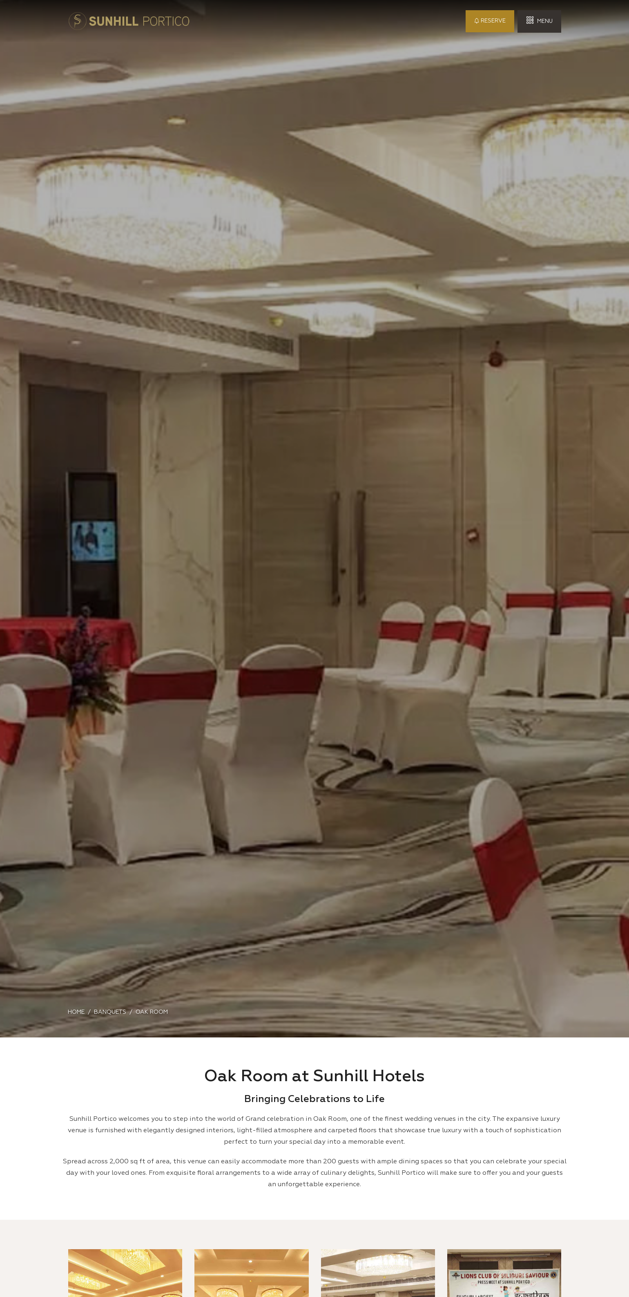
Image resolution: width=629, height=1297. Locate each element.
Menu (539, 21)
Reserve (490, 21)
